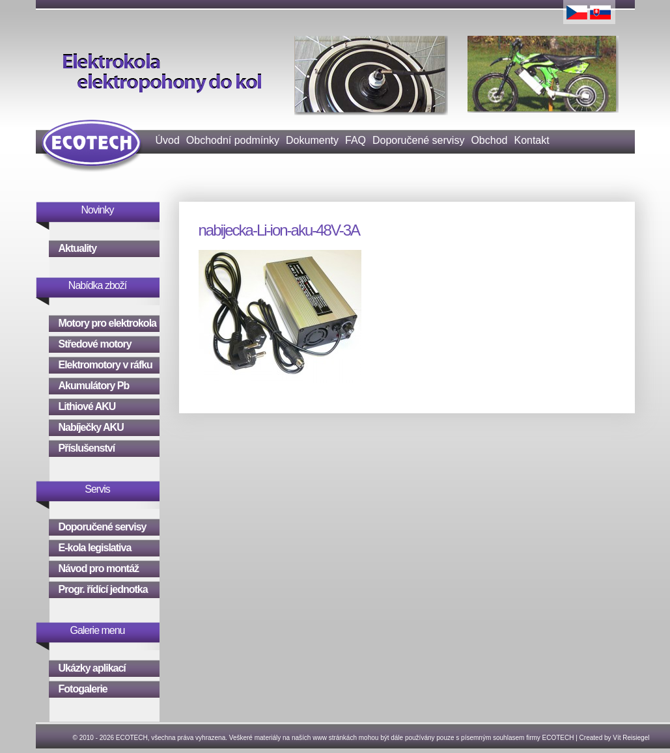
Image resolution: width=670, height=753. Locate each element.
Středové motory (95, 343)
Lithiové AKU (87, 406)
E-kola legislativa (95, 547)
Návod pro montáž (99, 568)
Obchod (489, 140)
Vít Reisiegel (631, 737)
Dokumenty (312, 140)
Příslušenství (87, 448)
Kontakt (531, 140)
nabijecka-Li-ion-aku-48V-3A (279, 230)
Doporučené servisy (418, 140)
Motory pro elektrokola (107, 323)
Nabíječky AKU (91, 427)
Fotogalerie (83, 688)
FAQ (355, 140)
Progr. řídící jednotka (103, 589)
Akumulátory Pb (94, 385)
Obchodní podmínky (232, 140)
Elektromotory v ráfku (105, 364)
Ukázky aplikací (92, 668)
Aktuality (78, 248)
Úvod (168, 140)
